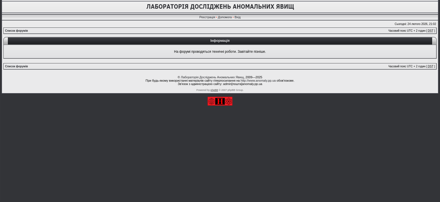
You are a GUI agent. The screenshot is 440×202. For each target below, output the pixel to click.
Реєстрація (207, 17)
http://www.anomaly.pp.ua (258, 80)
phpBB (214, 90)
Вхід (238, 17)
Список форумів (16, 30)
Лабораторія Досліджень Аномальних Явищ (212, 77)
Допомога (225, 17)
